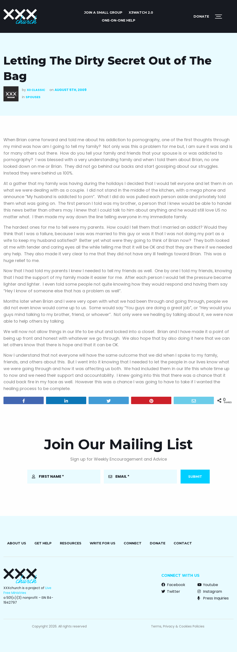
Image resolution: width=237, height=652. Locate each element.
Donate (201, 16)
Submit (195, 476)
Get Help (43, 543)
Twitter (170, 591)
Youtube (207, 585)
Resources (70, 543)
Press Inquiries (213, 598)
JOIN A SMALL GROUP (103, 12)
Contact (183, 543)
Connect (133, 543)
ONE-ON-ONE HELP (118, 20)
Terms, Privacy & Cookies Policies (177, 626)
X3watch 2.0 (141, 12)
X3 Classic (36, 90)
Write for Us (102, 543)
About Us (16, 543)
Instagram (209, 591)
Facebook (173, 585)
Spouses (33, 97)
